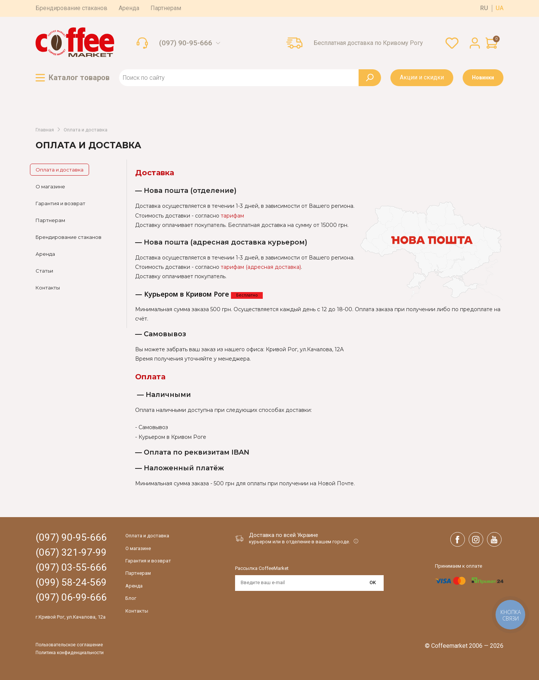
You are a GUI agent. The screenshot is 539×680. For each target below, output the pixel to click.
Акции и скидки (422, 77)
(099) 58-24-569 (71, 582)
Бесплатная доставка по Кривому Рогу (368, 43)
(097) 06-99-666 (71, 597)
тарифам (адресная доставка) (261, 267)
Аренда (129, 8)
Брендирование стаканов (71, 8)
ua (499, 8)
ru (484, 8)
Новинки (483, 78)
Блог (130, 598)
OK (372, 582)
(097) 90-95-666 (185, 43)
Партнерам (165, 8)
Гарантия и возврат (60, 203)
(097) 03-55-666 (71, 567)
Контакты (48, 288)
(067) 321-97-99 (71, 552)
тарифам (232, 215)
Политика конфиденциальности (70, 652)
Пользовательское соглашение (69, 645)
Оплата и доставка (85, 130)
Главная (45, 130)
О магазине (50, 186)
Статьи (44, 271)
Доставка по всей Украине (283, 535)
